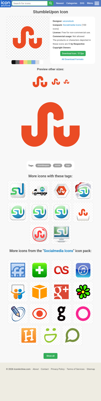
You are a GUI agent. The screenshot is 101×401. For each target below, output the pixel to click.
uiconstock (68, 21)
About (36, 369)
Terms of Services (75, 369)
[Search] (50, 3)
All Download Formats (73, 59)
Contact (45, 369)
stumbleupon (43, 165)
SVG (82, 3)
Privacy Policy (57, 369)
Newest (60, 3)
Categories (71, 3)
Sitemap (91, 369)
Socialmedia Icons (72, 25)
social (57, 165)
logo (68, 165)
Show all (50, 356)
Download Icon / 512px (73, 53)
